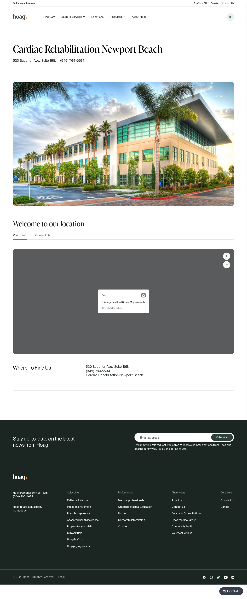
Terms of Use (178, 448)
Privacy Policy (156, 448)
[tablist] (123, 236)
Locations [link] (97, 17)
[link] (20, 17)
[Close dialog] (143, 295)
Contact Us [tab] (42, 235)
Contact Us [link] (228, 3)
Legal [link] (61, 577)
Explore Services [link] (73, 16)
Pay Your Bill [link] (200, 3)
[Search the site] (230, 17)
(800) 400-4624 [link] (23, 496)
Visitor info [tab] (20, 235)
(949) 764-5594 (72, 60)
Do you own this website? (112, 308)
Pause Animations (24, 3)
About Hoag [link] (141, 16)
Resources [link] (118, 16)
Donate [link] (214, 3)
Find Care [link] (49, 17)
